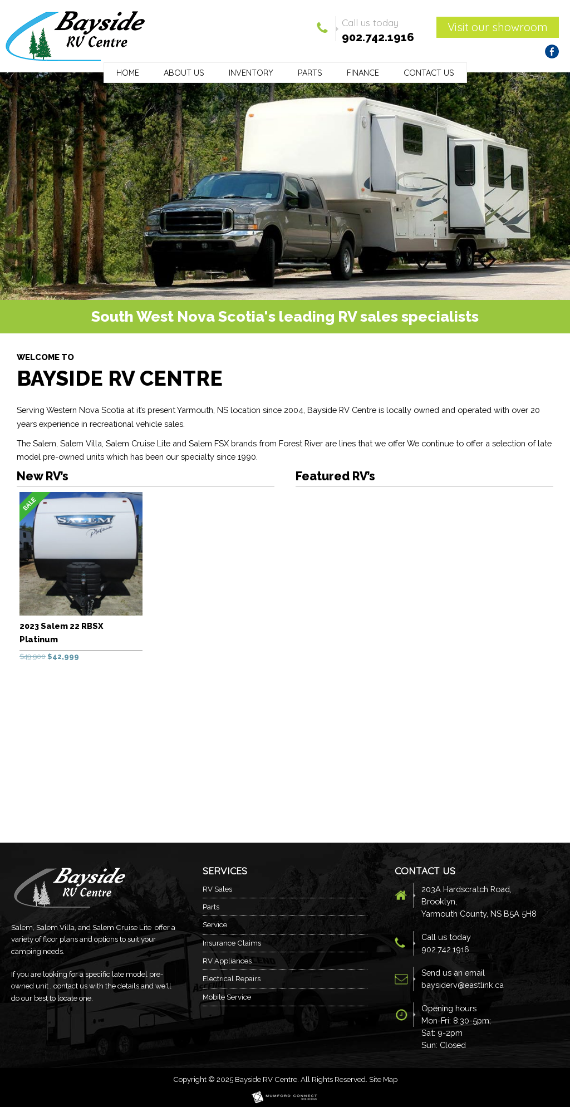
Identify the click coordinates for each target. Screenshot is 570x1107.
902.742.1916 (378, 37)
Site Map (383, 1079)
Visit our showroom (498, 27)
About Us (184, 72)
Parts (310, 72)
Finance (363, 72)
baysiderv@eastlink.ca (462, 985)
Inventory (251, 72)
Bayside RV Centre (266, 1079)
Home (127, 72)
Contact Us (429, 72)
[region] (285, 186)
